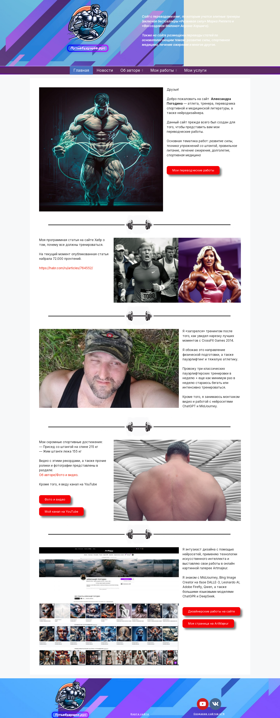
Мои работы (163, 70)
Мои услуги (195, 70)
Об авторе (131, 70)
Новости (105, 70)
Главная (81, 70)
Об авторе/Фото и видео (58, 475)
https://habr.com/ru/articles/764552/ (66, 268)
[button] (193, 170)
